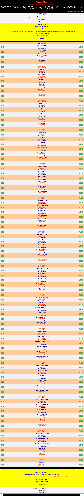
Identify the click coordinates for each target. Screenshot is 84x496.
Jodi (2, 47)
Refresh (81, 494)
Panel (81, 47)
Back (2, 494)
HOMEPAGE (42, 492)
